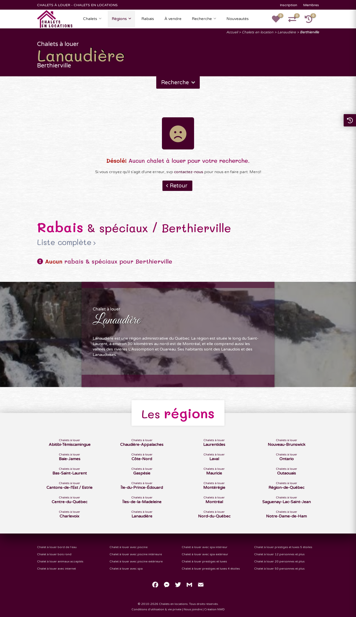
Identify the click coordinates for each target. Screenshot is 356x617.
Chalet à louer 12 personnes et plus (279, 554)
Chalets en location (257, 32)
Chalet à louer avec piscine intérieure (136, 554)
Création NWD (214, 609)
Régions (119, 18)
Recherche (202, 18)
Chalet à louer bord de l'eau (57, 547)
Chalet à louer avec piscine (129, 547)
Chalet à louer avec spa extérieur (205, 554)
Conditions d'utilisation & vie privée (156, 609)
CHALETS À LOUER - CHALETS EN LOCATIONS (77, 5)
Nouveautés (237, 18)
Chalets (90, 18)
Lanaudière (286, 32)
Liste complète (64, 242)
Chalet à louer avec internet (56, 568)
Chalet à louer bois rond (54, 554)
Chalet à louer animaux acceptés (60, 561)
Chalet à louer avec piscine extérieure (136, 561)
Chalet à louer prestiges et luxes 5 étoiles (283, 547)
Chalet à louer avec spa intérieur (204, 547)
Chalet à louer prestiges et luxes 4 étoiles (211, 568)
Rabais (147, 18)
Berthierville (309, 32)
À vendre (172, 18)
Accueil (232, 32)
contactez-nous (188, 171)
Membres (311, 5)
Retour (178, 186)
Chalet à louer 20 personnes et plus (279, 561)
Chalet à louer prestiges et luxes (204, 561)
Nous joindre (193, 609)
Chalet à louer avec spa (126, 568)
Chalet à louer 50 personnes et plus (279, 568)
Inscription (288, 5)
